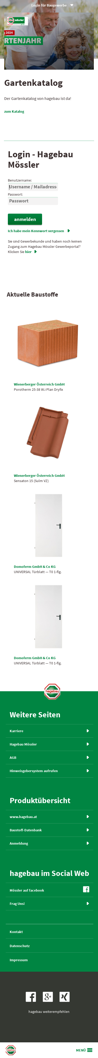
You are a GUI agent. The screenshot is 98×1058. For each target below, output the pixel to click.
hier (31, 251)
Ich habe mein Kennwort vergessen (39, 231)
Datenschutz (20, 945)
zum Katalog (16, 111)
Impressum (19, 960)
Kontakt (16, 931)
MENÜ (81, 1050)
